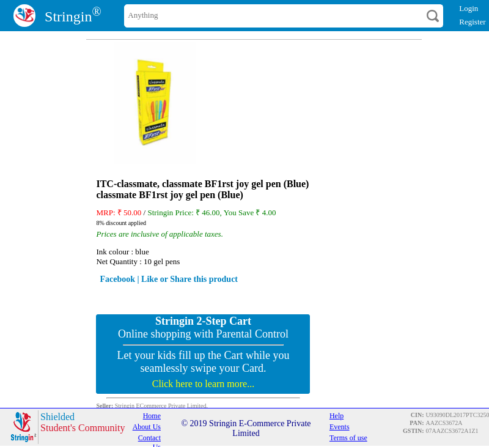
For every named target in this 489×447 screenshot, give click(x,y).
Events (339, 427)
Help (336, 416)
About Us (147, 427)
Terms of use (348, 438)
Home (152, 416)
